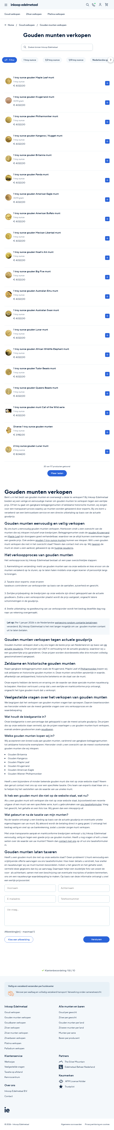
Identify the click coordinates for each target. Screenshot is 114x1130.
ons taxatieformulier (91, 804)
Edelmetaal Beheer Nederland (77, 1066)
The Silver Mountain (72, 1061)
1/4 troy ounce (76, 60)
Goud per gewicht (68, 1012)
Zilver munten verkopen (16, 1032)
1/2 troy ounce (52, 60)
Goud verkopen (12, 14)
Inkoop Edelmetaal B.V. (15, 1091)
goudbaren (47, 729)
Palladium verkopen (14, 1048)
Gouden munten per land (71, 1022)
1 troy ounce (30, 60)
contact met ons (67, 841)
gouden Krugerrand (98, 532)
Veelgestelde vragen (14, 1066)
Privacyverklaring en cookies (97, 1124)
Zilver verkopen (34, 14)
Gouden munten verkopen (53, 25)
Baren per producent (69, 1038)
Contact (8, 1096)
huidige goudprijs (63, 548)
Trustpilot (66, 1086)
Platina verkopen (56, 14)
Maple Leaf (14, 536)
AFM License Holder (72, 1081)
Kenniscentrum (12, 1077)
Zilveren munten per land (71, 1027)
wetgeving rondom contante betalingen (76, 622)
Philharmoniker (88, 668)
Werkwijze (9, 1061)
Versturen (96, 939)
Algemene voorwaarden (71, 1124)
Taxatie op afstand (13, 1071)
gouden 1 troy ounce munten (50, 540)
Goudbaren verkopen (15, 1022)
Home (9, 25)
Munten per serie (67, 1032)
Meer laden (57, 473)
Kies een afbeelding (19, 939)
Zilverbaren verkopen (15, 1038)
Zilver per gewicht (67, 1017)
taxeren (96, 544)
